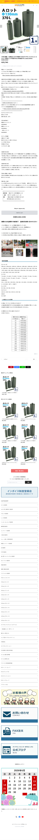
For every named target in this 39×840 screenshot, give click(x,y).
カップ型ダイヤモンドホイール (8, 637)
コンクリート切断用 (5, 530)
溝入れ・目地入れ (5, 633)
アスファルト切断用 (5, 573)
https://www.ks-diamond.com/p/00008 (12, 75)
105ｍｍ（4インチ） (5, 577)
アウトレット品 (4, 684)
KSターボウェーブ (5, 680)
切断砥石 (3, 641)
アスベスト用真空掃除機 (6, 663)
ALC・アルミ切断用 (5, 560)
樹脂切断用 (3, 564)
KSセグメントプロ (5, 671)
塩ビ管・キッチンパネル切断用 (8, 556)
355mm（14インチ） (5, 611)
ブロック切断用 (4, 513)
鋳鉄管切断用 (4, 526)
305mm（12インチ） (5, 607)
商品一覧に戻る (19, 471)
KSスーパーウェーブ (5, 667)
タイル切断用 (4, 505)
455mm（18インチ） (5, 620)
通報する (36, 353)
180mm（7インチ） (5, 590)
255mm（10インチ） (5, 603)
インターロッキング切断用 (7, 522)
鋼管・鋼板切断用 (5, 569)
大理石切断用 (4, 535)
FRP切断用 (3, 552)
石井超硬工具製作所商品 (7, 650)
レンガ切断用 (4, 517)
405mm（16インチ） (5, 616)
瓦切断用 (3, 547)
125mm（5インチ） (5, 582)
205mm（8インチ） (5, 594)
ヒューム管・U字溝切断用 (7, 539)
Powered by (19, 826)
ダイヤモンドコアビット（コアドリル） (9, 624)
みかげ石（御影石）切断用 (7, 509)
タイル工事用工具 (5, 658)
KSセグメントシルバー (6, 676)
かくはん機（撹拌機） (5, 654)
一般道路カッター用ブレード (7, 629)
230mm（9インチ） (5, 599)
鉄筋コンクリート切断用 (6, 543)
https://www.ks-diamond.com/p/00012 (13, 91)
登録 (28, 482)
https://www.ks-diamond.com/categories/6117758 (16, 108)
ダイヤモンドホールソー (6, 646)
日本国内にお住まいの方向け (19, 216)
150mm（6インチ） (5, 586)
